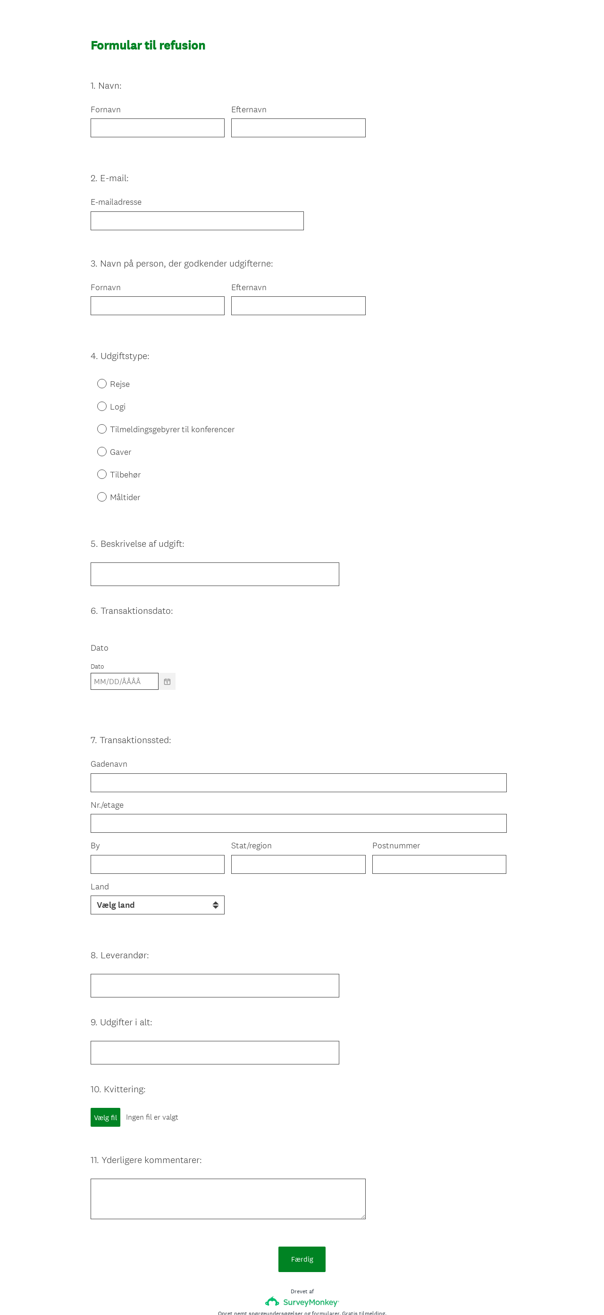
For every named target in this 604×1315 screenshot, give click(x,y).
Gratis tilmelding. (364, 1245)
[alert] (302, 664)
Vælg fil (105, 1066)
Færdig (302, 1191)
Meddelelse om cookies (374, 1292)
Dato (100, 613)
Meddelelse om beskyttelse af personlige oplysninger (268, 1292)
